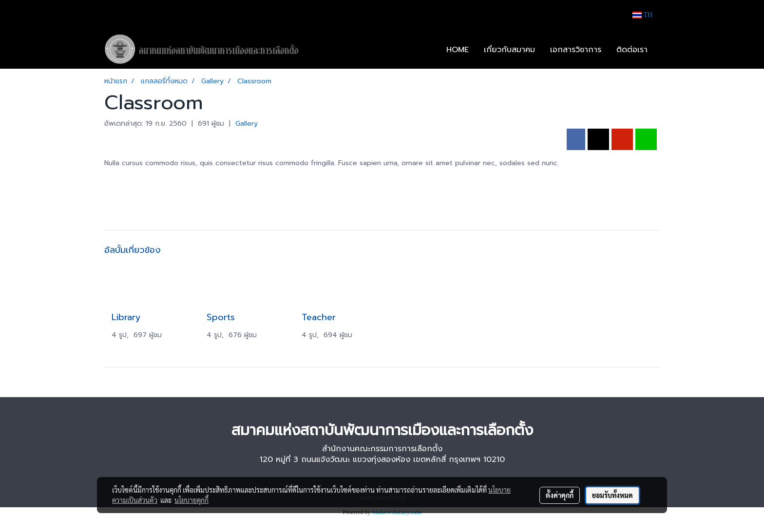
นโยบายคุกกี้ (191, 500)
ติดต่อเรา (632, 50)
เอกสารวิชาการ (575, 50)
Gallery (246, 123)
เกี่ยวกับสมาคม (509, 50)
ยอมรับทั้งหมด (612, 495)
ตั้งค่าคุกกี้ (559, 495)
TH (642, 15)
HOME (457, 50)
